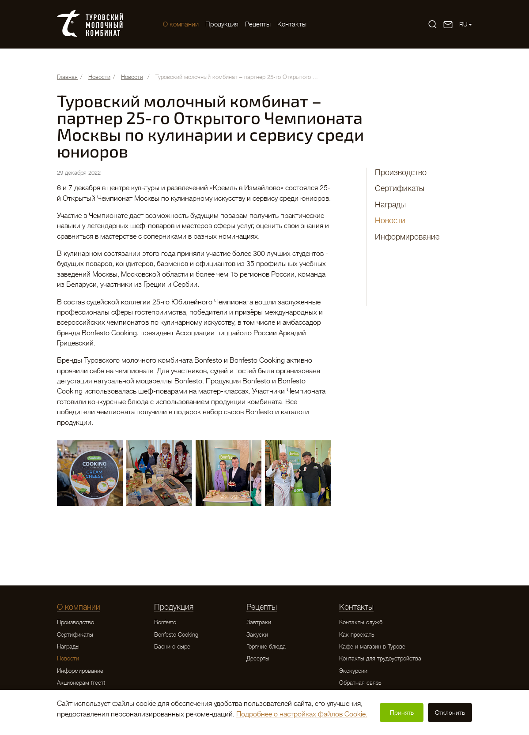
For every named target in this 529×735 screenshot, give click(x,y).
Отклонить (450, 712)
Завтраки (258, 622)
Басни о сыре (172, 646)
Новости (390, 220)
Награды (390, 204)
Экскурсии (353, 671)
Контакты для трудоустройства (380, 658)
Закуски (257, 634)
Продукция (221, 24)
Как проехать (356, 634)
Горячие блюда (266, 646)
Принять (402, 712)
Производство (401, 172)
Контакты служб (360, 622)
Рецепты (258, 24)
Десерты (257, 658)
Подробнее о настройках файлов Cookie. (301, 714)
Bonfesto (165, 622)
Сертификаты (399, 188)
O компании (181, 24)
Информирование (407, 236)
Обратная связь (360, 682)
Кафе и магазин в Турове (372, 646)
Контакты (291, 24)
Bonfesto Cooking (176, 634)
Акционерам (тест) (81, 682)
